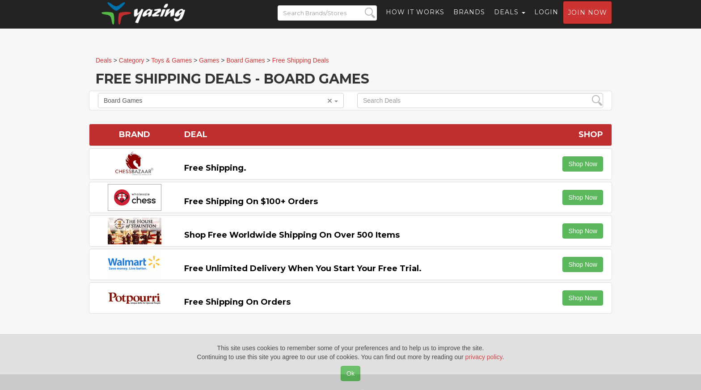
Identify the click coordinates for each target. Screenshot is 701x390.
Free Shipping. (215, 168)
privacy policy (484, 357)
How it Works (415, 20)
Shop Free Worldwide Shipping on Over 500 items (292, 235)
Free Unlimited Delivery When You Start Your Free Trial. (303, 268)
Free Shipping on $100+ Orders (251, 201)
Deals (509, 20)
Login (546, 20)
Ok (350, 373)
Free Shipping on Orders (237, 302)
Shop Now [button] (582, 164)
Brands (469, 20)
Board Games (221, 100)
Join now (587, 21)
